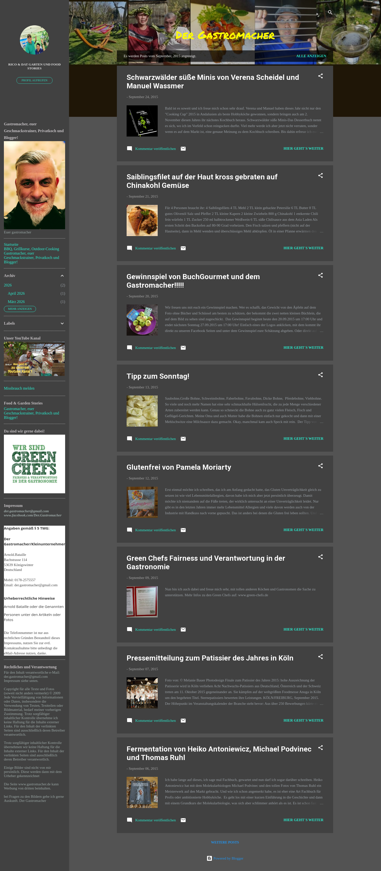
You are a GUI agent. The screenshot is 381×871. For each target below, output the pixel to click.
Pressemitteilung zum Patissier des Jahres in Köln (210, 658)
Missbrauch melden (19, 388)
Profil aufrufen (35, 80)
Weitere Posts (225, 842)
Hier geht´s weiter (303, 148)
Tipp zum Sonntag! (158, 376)
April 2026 (16, 293)
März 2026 (16, 302)
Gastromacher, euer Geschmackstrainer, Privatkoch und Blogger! (31, 257)
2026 (8, 285)
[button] (320, 77)
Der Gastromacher (225, 34)
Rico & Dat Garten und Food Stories (34, 66)
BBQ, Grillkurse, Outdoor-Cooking (31, 249)
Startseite (11, 244)
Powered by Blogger (225, 858)
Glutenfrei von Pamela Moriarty (179, 467)
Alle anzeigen (311, 56)
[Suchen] (330, 13)
